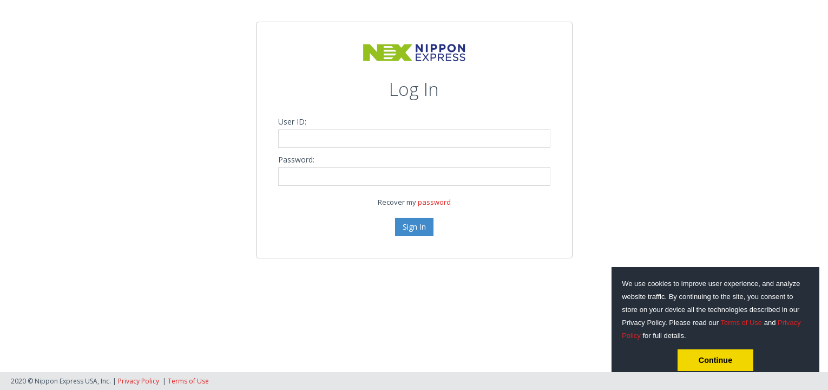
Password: (296, 159)
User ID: (292, 121)
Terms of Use (742, 322)
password (434, 202)
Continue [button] (715, 360)
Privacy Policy (138, 381)
